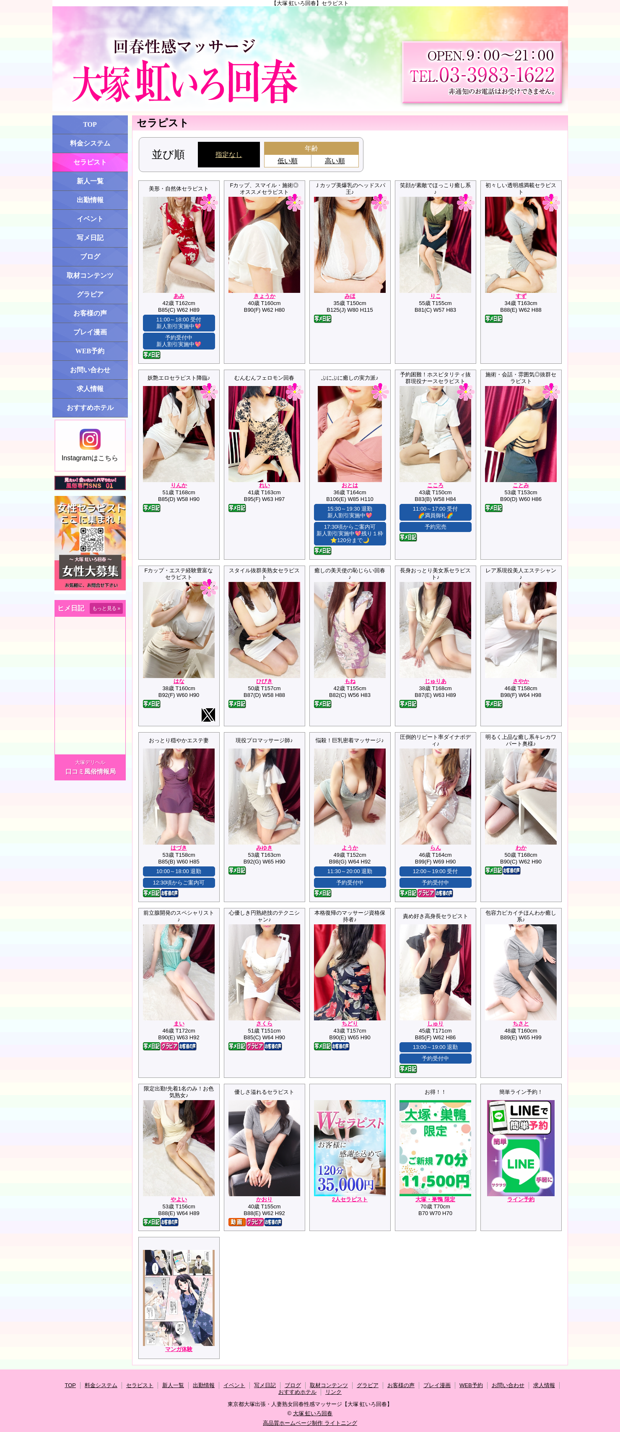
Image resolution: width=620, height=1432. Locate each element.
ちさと (521, 1023)
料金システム (90, 143)
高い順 (335, 160)
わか (521, 848)
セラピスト (90, 162)
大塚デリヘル (90, 762)
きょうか (264, 296)
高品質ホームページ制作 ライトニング (310, 1423)
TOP (90, 124)
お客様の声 (90, 313)
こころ (435, 485)
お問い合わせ (90, 369)
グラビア (90, 294)
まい (179, 1023)
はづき (179, 848)
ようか (350, 848)
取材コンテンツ (90, 275)
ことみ (521, 485)
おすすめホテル (90, 407)
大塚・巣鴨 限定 (435, 1199)
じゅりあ (435, 681)
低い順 (288, 160)
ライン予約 (520, 1199)
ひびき (264, 681)
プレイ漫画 (90, 332)
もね (350, 681)
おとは (350, 485)
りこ (435, 296)
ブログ (90, 256)
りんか (179, 485)
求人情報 (90, 388)
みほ (350, 296)
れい (264, 485)
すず (521, 296)
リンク (333, 1392)
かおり (264, 1199)
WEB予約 (89, 351)
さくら (264, 1023)
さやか (521, 681)
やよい (179, 1199)
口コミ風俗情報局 (90, 771)
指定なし (228, 154)
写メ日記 (90, 237)
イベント (90, 218)
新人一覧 (90, 181)
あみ (179, 296)
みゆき (264, 848)
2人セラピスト (350, 1199)
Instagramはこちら (90, 445)
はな (179, 681)
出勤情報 (90, 199)
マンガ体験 (178, 1349)
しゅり (435, 1023)
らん (435, 848)
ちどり (350, 1023)
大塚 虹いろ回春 (313, 1413)
